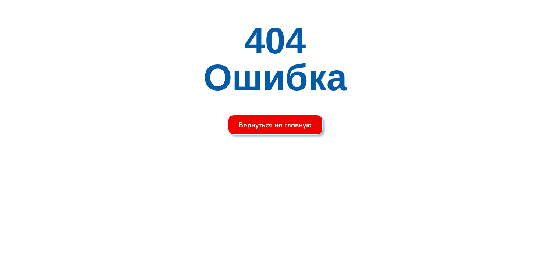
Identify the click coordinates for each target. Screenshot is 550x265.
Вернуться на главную (275, 124)
